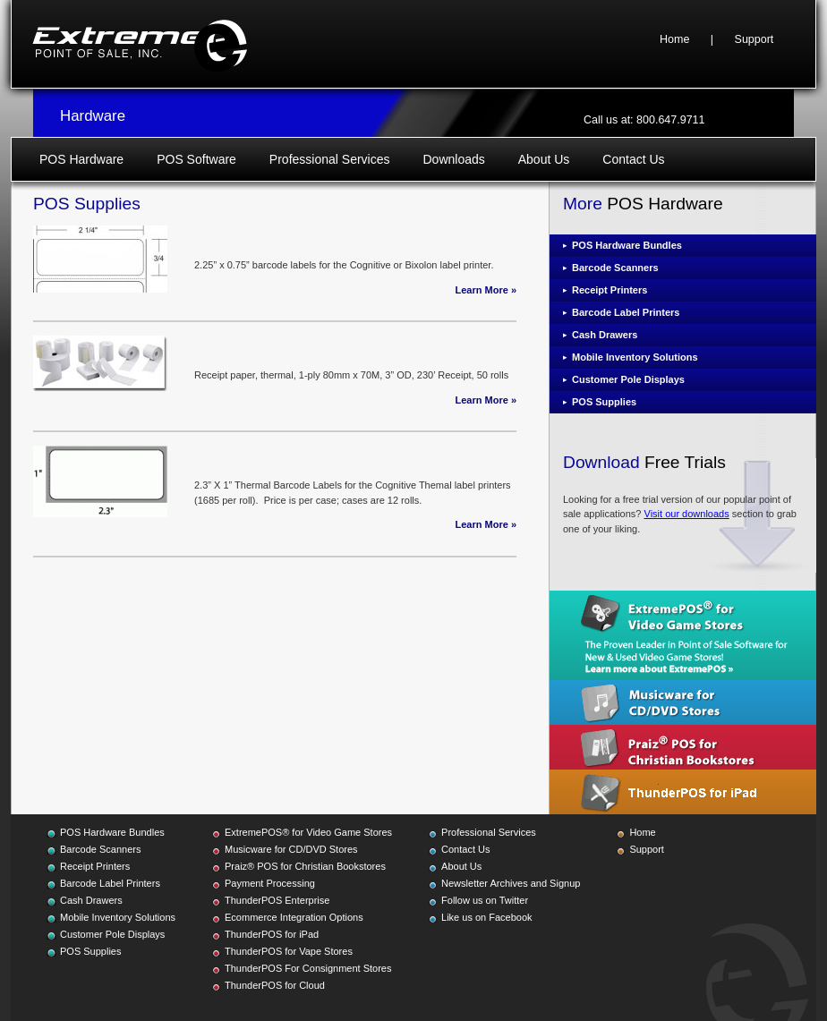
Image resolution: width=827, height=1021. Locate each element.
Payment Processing (270, 883)
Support (754, 39)
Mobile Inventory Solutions (635, 357)
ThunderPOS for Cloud (275, 985)
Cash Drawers (604, 334)
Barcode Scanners (615, 267)
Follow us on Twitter (484, 900)
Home (674, 39)
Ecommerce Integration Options (294, 917)
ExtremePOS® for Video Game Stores (308, 832)
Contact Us (633, 159)
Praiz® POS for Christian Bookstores (305, 866)
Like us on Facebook (487, 917)
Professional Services (329, 159)
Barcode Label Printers (625, 312)
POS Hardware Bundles (627, 245)
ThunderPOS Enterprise (277, 900)
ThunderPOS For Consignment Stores (308, 968)
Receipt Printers (609, 290)
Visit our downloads (686, 513)
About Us (544, 159)
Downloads (453, 159)
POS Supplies (604, 401)
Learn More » (486, 290)
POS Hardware (81, 159)
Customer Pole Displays (628, 379)
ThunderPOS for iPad (272, 934)
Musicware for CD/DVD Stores (291, 849)
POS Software (196, 159)
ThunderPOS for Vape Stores (289, 951)
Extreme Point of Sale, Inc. (139, 44)
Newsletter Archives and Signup (510, 883)
